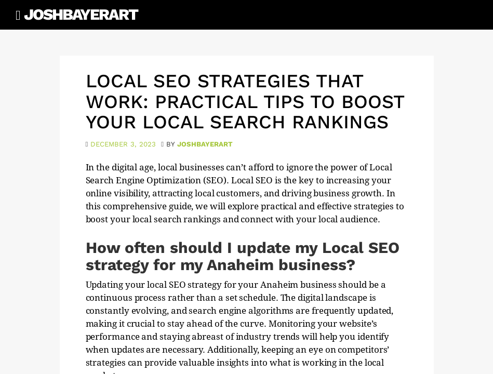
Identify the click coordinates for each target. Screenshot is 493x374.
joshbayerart (205, 144)
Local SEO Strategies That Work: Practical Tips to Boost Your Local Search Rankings (245, 101)
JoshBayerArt (81, 14)
